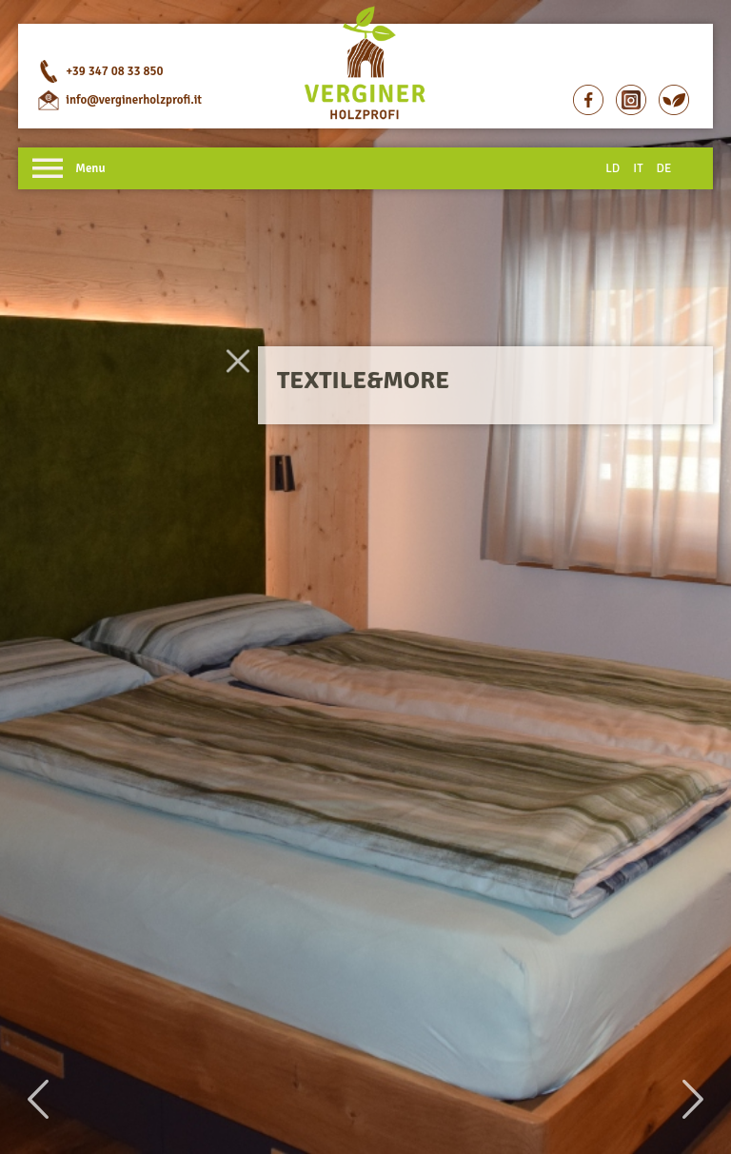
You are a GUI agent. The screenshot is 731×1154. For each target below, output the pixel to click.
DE (664, 168)
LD (612, 168)
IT (637, 168)
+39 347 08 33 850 (114, 71)
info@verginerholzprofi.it (134, 100)
